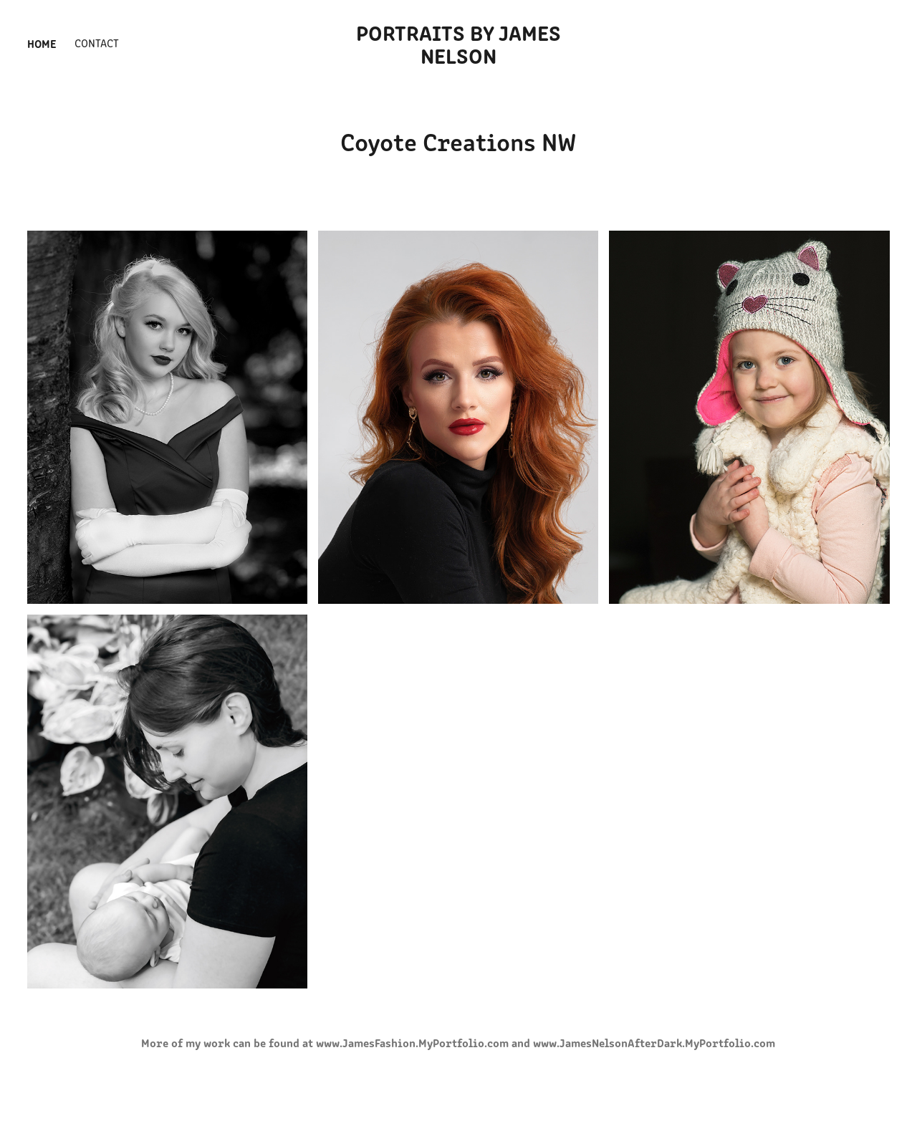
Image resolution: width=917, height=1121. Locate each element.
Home (42, 43)
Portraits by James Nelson (461, 42)
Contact (97, 42)
